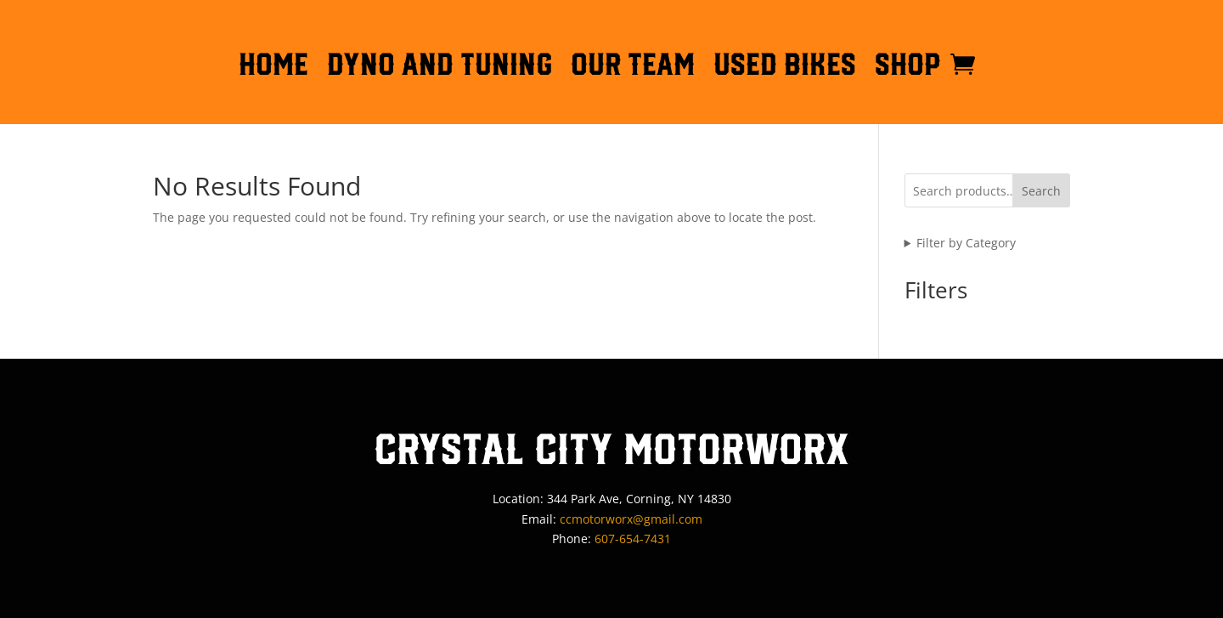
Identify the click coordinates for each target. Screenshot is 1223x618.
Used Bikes (784, 67)
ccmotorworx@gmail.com (631, 519)
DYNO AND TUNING (439, 67)
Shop (908, 67)
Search (1041, 191)
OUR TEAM (633, 67)
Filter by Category (966, 243)
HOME (273, 67)
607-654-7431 (633, 538)
